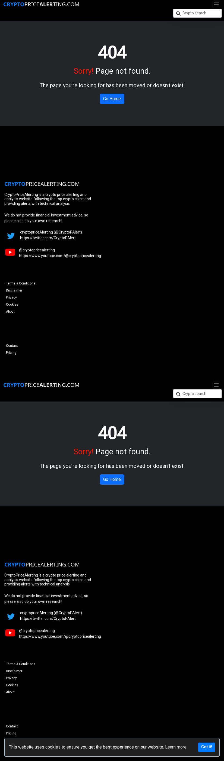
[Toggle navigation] (216, 4)
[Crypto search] (197, 13)
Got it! (206, 747)
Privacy (11, 297)
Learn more (176, 747)
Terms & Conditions (20, 283)
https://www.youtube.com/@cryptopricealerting (60, 256)
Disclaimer (14, 290)
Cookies (12, 304)
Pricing (11, 353)
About (10, 311)
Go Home (112, 98)
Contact (12, 346)
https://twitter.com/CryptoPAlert (48, 238)
